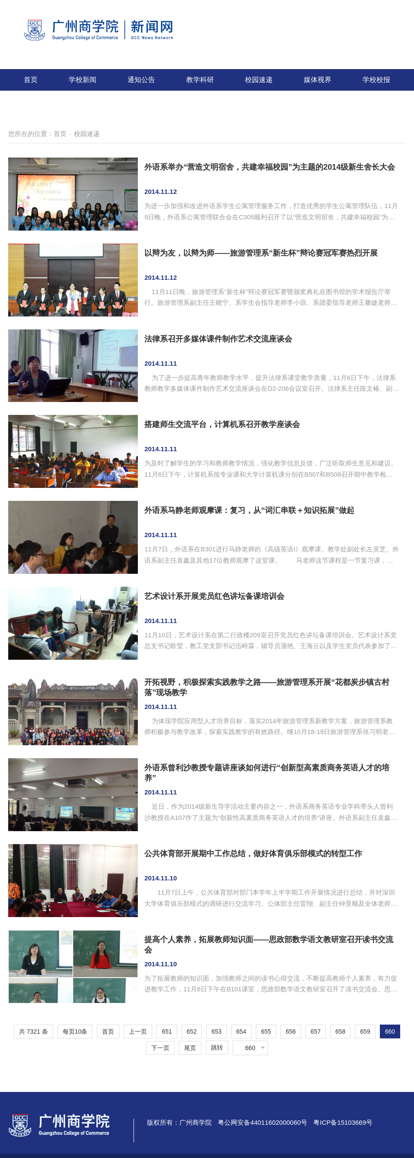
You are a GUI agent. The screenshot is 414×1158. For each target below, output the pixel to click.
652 (192, 1031)
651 (167, 1031)
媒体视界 (317, 79)
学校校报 (376, 79)
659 (365, 1031)
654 (241, 1031)
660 (390, 1031)
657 (316, 1031)
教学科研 (200, 79)
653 (216, 1031)
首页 (31, 79)
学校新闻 (82, 79)
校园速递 (259, 79)
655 (266, 1031)
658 (340, 1031)
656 (291, 1031)
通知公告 (141, 79)
